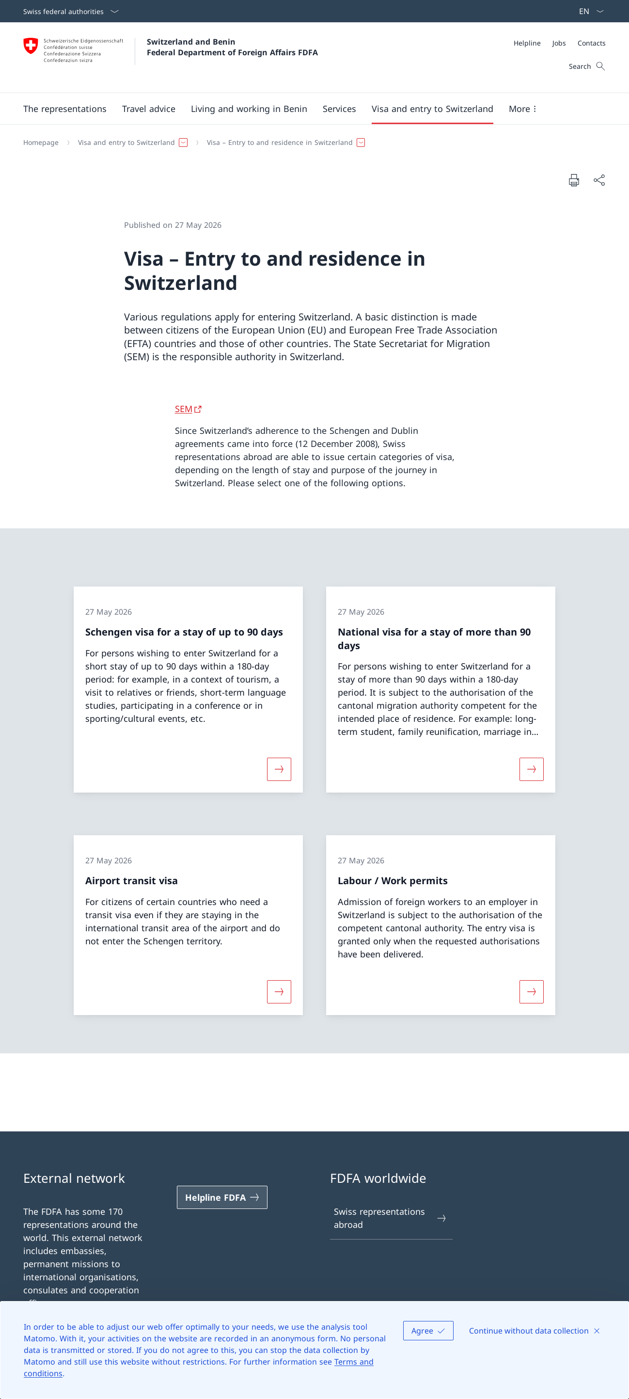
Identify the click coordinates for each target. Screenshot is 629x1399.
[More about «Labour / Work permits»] (531, 991)
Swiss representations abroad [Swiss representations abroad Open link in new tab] (390, 1218)
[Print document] (573, 179)
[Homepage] (41, 142)
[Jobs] (559, 43)
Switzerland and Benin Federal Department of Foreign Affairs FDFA (232, 47)
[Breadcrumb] (311, 142)
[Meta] (560, 43)
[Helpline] (527, 43)
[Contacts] (592, 43)
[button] (65, 108)
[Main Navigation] (307, 108)
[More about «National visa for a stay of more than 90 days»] (531, 769)
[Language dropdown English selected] (588, 11)
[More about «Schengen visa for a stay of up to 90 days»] (279, 769)
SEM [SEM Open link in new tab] (183, 408)
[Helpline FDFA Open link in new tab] (222, 1197)
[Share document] (599, 180)
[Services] (339, 108)
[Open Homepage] (170, 57)
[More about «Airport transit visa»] (279, 991)
